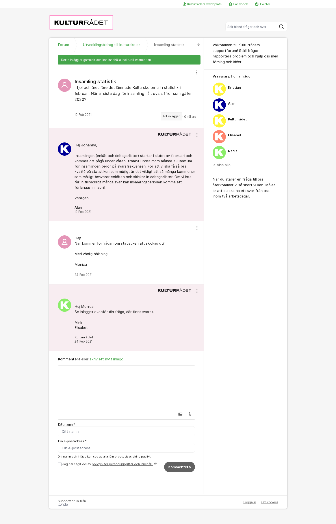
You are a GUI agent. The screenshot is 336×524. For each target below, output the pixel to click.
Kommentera (179, 467)
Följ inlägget (171, 116)
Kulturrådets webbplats (202, 4)
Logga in (249, 502)
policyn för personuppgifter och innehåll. (122, 464)
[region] (126, 96)
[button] (180, 414)
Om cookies (269, 502)
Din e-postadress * (72, 441)
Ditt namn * (66, 424)
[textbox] (126, 388)
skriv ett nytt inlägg (106, 359)
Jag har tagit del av (108, 464)
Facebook (238, 4)
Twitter (262, 4)
